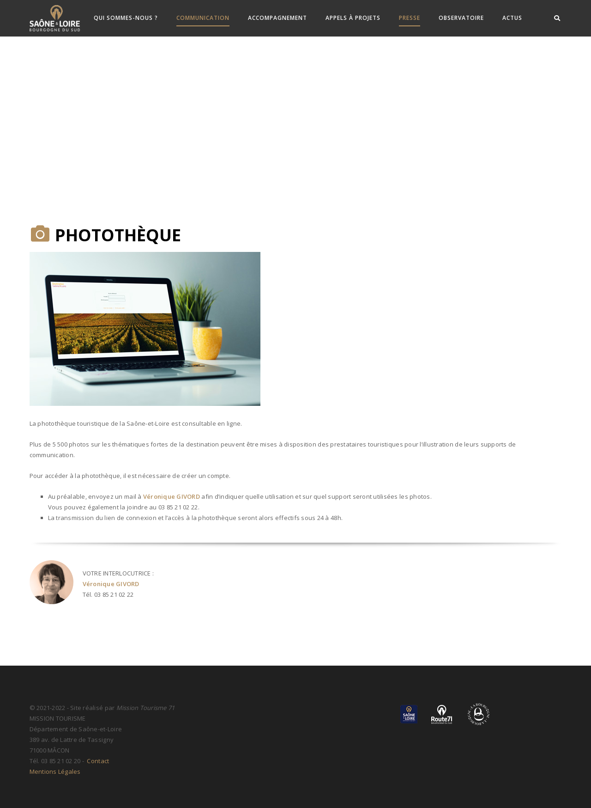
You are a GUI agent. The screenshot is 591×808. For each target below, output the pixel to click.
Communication (202, 18)
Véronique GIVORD (171, 496)
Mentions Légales (55, 771)
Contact (97, 761)
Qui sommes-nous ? (126, 18)
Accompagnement (277, 18)
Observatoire (461, 18)
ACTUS (512, 18)
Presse (409, 18)
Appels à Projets (353, 18)
